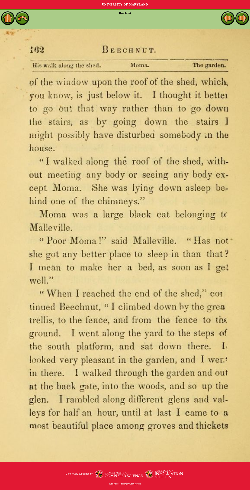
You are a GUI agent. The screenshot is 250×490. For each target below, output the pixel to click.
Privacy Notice (134, 484)
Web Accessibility (117, 484)
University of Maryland (125, 4)
